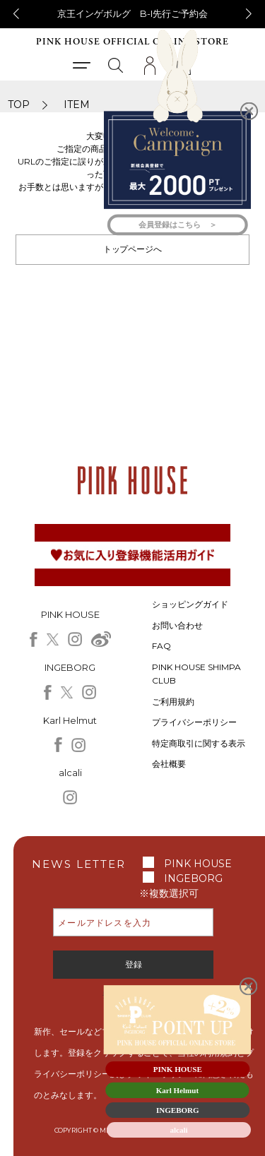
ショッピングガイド (190, 604)
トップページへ (133, 249)
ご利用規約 (173, 701)
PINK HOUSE (198, 863)
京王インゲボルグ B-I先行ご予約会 (132, 13)
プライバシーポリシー (194, 722)
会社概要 (169, 763)
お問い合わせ (177, 625)
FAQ (161, 645)
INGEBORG (193, 878)
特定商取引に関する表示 (198, 743)
